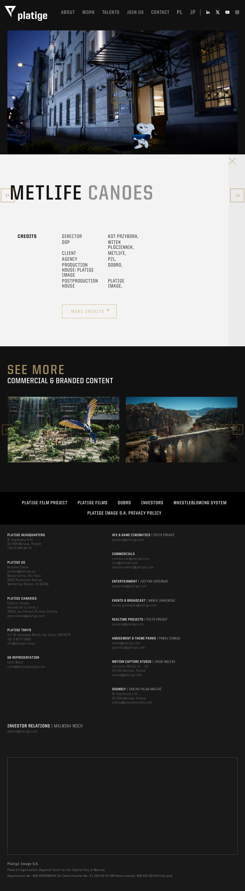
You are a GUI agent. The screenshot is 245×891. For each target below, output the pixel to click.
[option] (63, 429)
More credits (90, 310)
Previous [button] (7, 430)
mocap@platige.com (127, 675)
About (68, 12)
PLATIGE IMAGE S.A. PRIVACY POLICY (124, 513)
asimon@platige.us (21, 571)
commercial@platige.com (130, 559)
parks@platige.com (126, 643)
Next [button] (238, 430)
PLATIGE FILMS (93, 503)
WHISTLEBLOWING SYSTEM (200, 503)
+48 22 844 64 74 (19, 548)
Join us (135, 12)
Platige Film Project (45, 503)
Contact (160, 12)
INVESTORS (152, 503)
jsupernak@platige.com (129, 586)
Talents (111, 12)
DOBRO (124, 503)
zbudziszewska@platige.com (133, 567)
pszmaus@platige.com (128, 648)
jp (193, 13)
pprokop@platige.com (128, 540)
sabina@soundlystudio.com (132, 702)
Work (88, 12)
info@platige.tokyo (21, 643)
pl (180, 13)
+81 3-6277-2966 (19, 639)
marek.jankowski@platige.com (134, 605)
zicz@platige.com (125, 563)
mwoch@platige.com (22, 731)
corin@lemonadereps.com (26, 667)
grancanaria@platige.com (26, 616)
